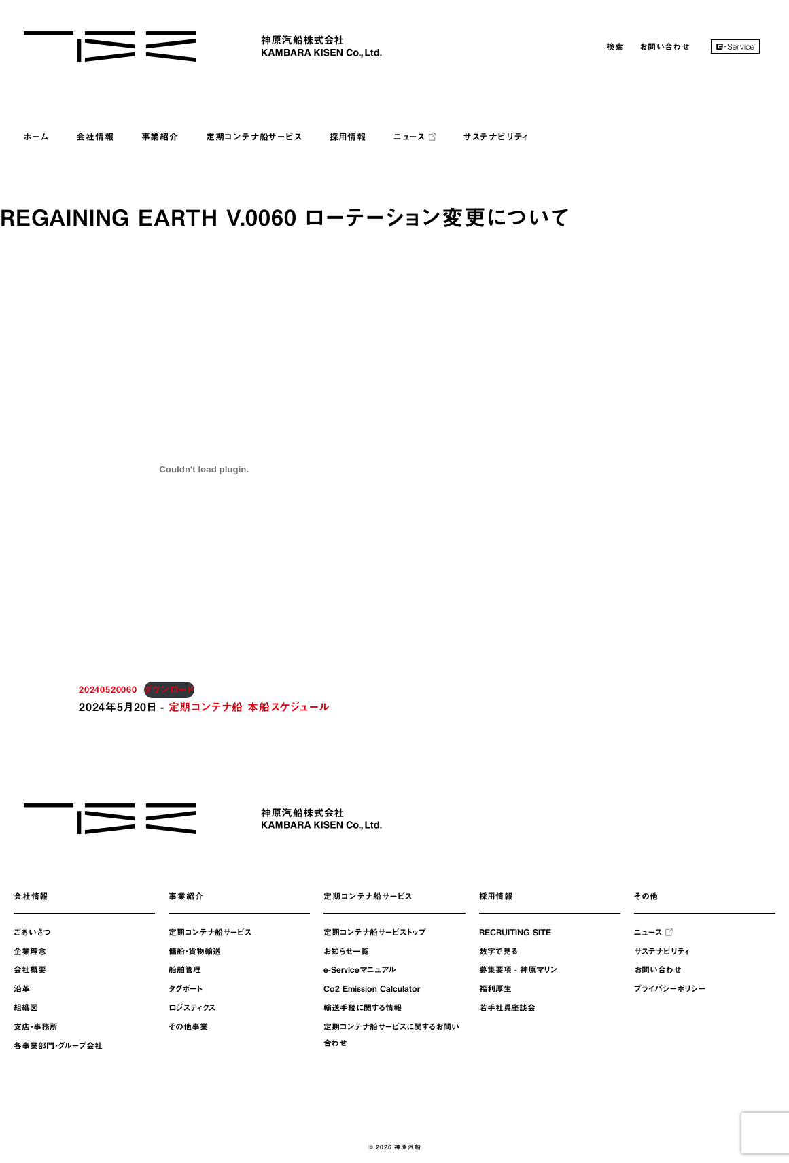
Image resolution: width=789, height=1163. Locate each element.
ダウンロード (169, 689)
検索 (615, 46)
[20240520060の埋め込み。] (204, 469)
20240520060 (108, 689)
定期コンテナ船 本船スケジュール (249, 706)
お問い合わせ (664, 46)
